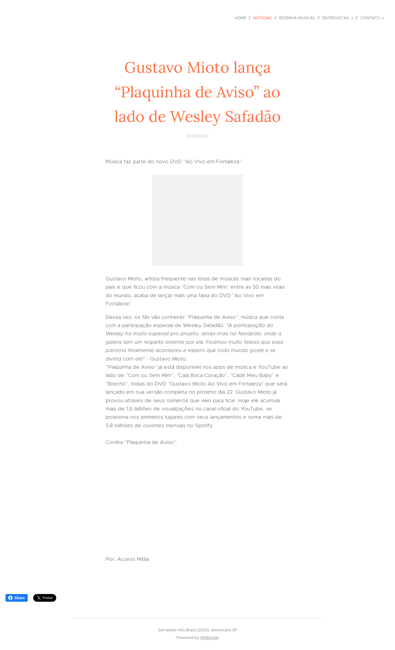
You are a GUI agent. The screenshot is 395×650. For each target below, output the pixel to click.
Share (16, 598)
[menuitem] (241, 18)
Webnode (209, 637)
